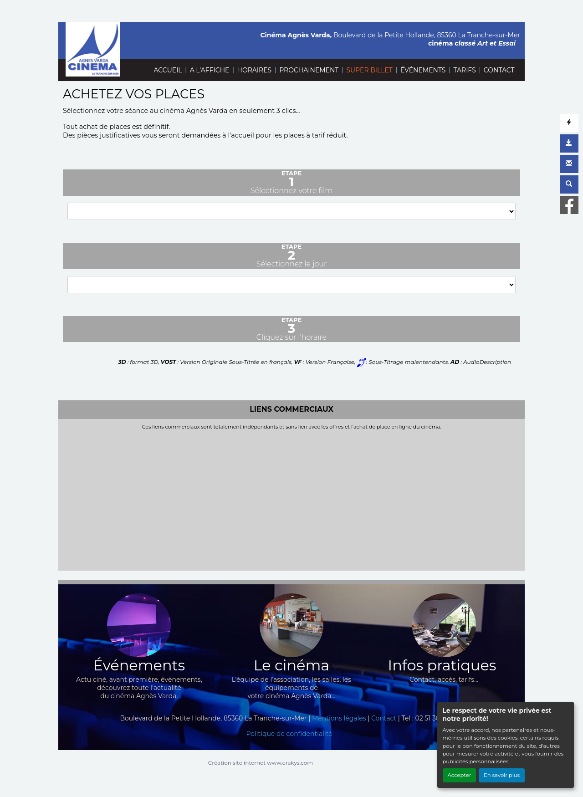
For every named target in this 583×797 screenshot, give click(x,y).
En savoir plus (502, 775)
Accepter (459, 775)
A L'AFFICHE (210, 70)
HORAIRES (254, 70)
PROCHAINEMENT (308, 70)
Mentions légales (339, 718)
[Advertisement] (291, 498)
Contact (383, 718)
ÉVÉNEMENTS (423, 70)
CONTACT (499, 70)
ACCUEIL (167, 70)
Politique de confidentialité (289, 734)
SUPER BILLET (369, 70)
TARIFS (464, 70)
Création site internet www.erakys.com (260, 762)
